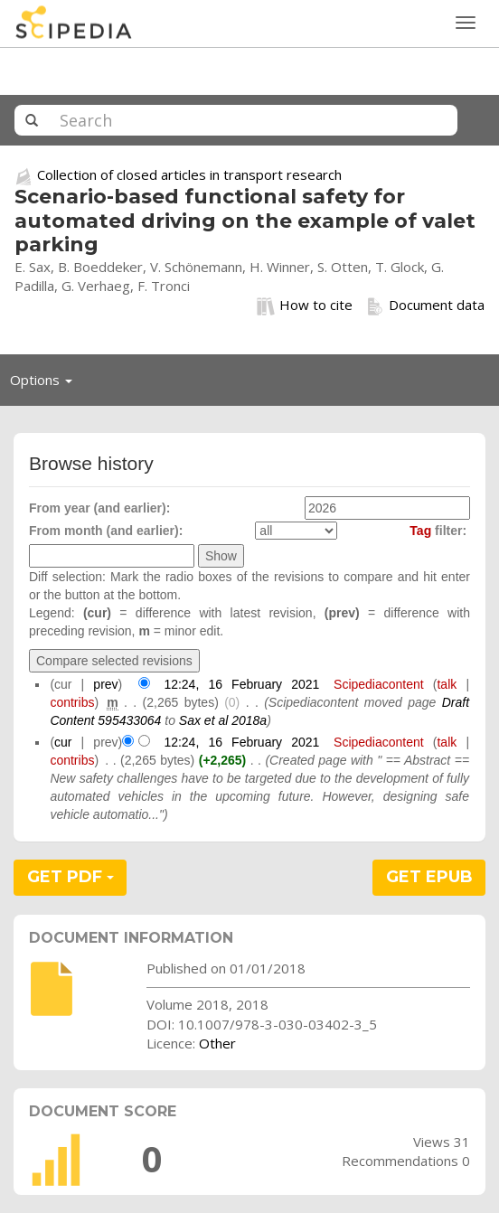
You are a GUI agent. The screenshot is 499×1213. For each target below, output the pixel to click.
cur (62, 742)
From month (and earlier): (106, 530)
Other (217, 1043)
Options (46, 384)
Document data (425, 305)
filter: (438, 530)
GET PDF (70, 877)
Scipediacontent (379, 684)
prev (105, 684)
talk (447, 684)
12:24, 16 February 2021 (241, 684)
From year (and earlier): (99, 508)
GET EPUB (429, 877)
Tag (420, 530)
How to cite (305, 305)
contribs (72, 702)
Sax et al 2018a (223, 720)
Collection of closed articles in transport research (189, 174)
